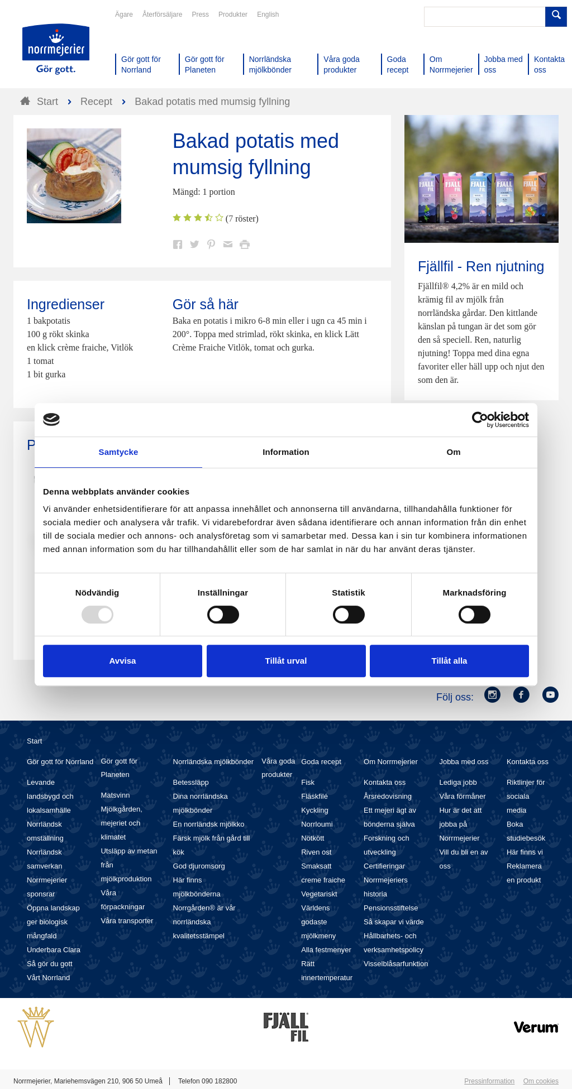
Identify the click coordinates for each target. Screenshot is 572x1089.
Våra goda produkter (278, 768)
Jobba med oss (463, 761)
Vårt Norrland (48, 977)
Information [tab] (286, 452)
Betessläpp (191, 782)
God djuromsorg (199, 866)
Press (200, 14)
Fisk (307, 782)
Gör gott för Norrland (60, 761)
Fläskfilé (314, 796)
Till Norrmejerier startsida (55, 49)
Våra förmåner (462, 796)
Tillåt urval (286, 660)
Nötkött (312, 838)
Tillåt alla (450, 660)
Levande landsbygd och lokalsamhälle (50, 796)
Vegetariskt (319, 894)
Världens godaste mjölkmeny (318, 922)
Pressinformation (489, 1081)
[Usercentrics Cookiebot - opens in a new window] (480, 419)
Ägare (124, 14)
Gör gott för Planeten (119, 768)
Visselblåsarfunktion (396, 964)
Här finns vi (525, 852)
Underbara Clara (53, 950)
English (268, 14)
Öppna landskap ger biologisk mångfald (53, 922)
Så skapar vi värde (394, 922)
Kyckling (314, 810)
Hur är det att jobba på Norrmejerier (460, 824)
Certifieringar (384, 866)
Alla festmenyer (326, 950)
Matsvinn (115, 795)
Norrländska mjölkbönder (213, 761)
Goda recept (321, 761)
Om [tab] (453, 452)
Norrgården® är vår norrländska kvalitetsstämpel (204, 922)
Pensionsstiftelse (391, 908)
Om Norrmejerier (391, 761)
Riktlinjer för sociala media (526, 796)
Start (34, 741)
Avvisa (122, 660)
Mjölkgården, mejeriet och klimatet (121, 823)
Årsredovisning (388, 796)
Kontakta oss (385, 782)
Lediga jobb (457, 782)
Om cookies (541, 1081)
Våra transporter (127, 921)
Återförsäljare (162, 14)
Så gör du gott (50, 964)
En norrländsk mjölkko (209, 824)
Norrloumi (316, 824)
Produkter (232, 14)
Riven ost (316, 852)
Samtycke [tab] (119, 452)
